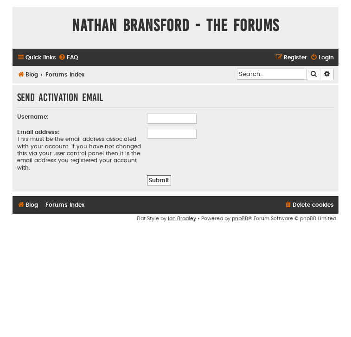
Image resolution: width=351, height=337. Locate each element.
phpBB (240, 218)
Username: (33, 117)
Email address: (38, 132)
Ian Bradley (182, 218)
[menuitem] (68, 57)
